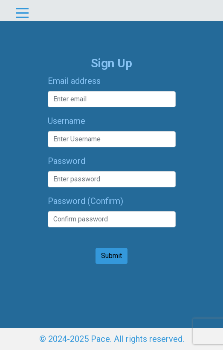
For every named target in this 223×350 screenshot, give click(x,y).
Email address (74, 81)
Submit (111, 256)
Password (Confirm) (85, 201)
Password (66, 161)
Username (66, 121)
